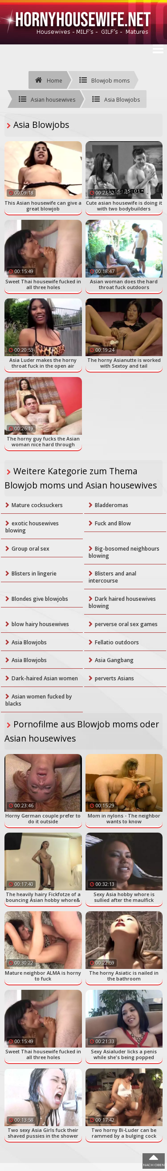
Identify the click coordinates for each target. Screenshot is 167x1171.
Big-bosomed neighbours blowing (124, 552)
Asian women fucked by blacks (38, 700)
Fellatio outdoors (117, 642)
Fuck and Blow (113, 523)
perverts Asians (114, 678)
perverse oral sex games (126, 624)
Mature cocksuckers (37, 505)
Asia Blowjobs (29, 642)
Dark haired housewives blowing (122, 602)
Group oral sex (30, 548)
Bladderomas (111, 505)
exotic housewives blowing (32, 527)
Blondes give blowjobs (40, 599)
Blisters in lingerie (34, 573)
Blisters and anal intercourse (112, 577)
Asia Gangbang (114, 660)
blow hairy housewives (40, 624)
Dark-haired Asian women (45, 678)
